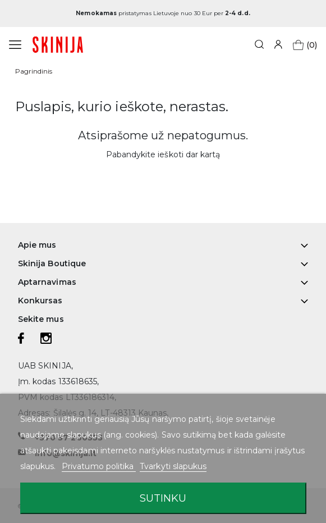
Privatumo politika (99, 466)
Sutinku (163, 498)
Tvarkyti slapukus (173, 466)
